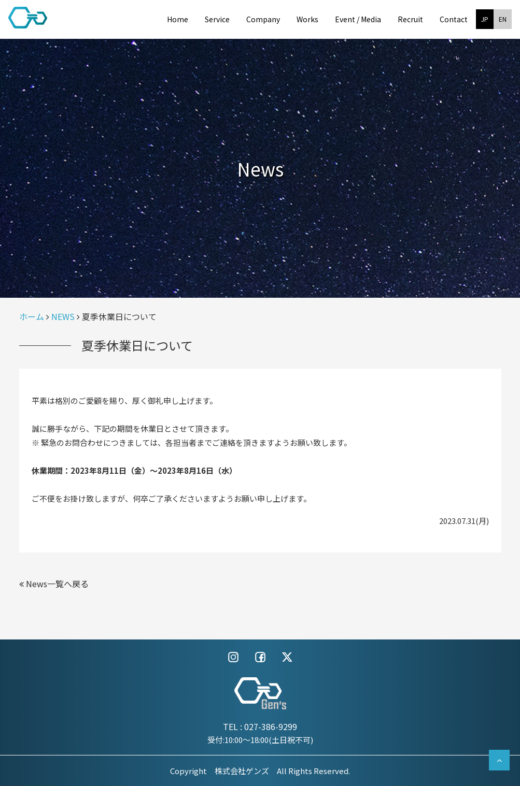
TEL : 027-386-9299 (260, 726)
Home (177, 19)
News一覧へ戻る (54, 583)
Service (217, 19)
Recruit (410, 19)
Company (263, 19)
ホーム (31, 316)
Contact (454, 19)
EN (503, 18)
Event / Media (358, 19)
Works (307, 19)
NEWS (63, 316)
